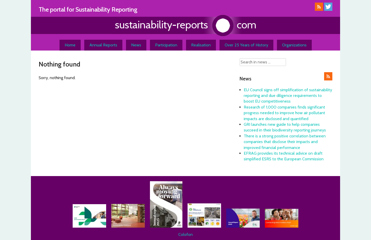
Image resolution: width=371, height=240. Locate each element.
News (136, 45)
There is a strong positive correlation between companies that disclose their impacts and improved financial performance (285, 142)
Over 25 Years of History (246, 45)
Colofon (185, 234)
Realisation (201, 45)
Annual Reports (103, 45)
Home (70, 45)
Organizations (294, 45)
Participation (166, 45)
